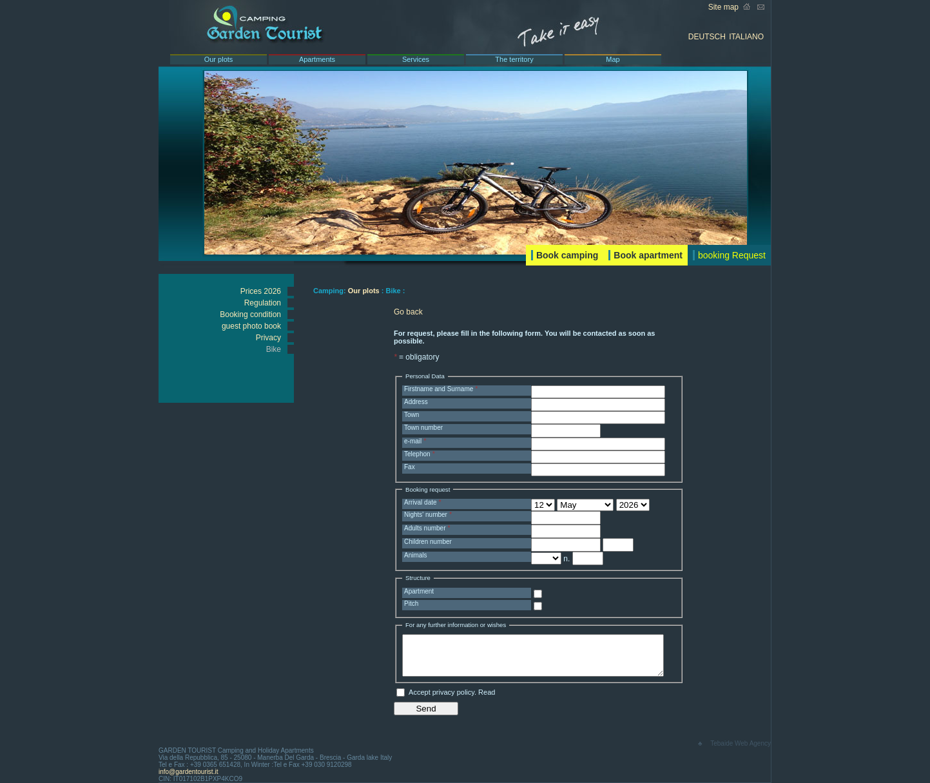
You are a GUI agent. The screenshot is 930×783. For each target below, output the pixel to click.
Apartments (317, 59)
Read (486, 692)
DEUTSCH (707, 36)
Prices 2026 (260, 291)
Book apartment (648, 255)
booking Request (732, 255)
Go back (408, 311)
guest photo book (251, 326)
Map (612, 59)
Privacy (268, 337)
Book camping (567, 255)
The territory (514, 59)
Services (415, 59)
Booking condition (250, 314)
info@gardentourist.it (188, 771)
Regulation (262, 302)
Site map (723, 7)
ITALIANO (746, 36)
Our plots (218, 59)
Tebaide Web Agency (740, 743)
